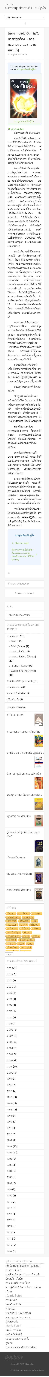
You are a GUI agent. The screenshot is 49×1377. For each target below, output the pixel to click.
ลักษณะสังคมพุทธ (16, 857)
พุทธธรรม (10, 1309)
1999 (9, 1079)
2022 (10, 974)
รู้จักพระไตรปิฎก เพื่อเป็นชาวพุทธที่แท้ (23, 834)
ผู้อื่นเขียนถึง (13, 699)
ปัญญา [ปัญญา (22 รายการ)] (11, 913)
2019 (9, 993)
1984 (9, 1171)
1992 (9, 1122)
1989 (9, 1140)
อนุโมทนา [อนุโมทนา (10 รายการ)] (12, 928)
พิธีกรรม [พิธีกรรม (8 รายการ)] (12, 940)
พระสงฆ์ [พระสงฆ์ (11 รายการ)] (24, 921)
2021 (9, 980)
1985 (9, 1165)
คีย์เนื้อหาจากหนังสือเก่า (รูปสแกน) (23, 1266)
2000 (10, 1073)
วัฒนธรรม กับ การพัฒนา (19, 874)
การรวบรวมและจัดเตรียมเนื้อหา (21, 1347)
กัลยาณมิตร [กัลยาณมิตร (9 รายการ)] (13, 936)
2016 (9, 999)
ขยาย (9, 954)
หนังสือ (12, 641)
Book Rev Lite (17, 1370)
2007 (10, 1036)
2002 (10, 1060)
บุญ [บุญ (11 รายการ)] (35, 921)
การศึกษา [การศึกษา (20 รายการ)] (23, 913)
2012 (9, 1017)
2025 (10, 968)
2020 (10, 987)
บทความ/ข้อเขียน (17, 651)
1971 (9, 1238)
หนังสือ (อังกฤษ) (17, 646)
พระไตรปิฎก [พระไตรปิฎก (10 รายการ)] (14, 932)
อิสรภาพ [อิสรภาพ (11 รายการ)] (12, 921)
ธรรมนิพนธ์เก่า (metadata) (20, 681)
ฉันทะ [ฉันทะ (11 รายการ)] (24, 924)
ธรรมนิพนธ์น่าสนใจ (16, 707)
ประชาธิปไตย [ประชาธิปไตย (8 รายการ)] (26, 940)
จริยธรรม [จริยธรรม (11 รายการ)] (12, 924)
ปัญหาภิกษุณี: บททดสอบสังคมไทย (24, 774)
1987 (9, 1152)
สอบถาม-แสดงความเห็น (18, 1339)
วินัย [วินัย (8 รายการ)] (30, 943)
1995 (9, 1103)
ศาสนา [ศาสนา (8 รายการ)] (11, 943)
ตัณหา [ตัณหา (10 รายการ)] (27, 932)
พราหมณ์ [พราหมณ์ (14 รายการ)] (28, 917)
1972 (9, 1232)
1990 (9, 1134)
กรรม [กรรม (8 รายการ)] (21, 943)
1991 (9, 1128)
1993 (9, 1116)
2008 (10, 1030)
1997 (9, 1091)
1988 (9, 1146)
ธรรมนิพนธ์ (12, 636)
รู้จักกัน (9, 1343)
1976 (9, 1214)
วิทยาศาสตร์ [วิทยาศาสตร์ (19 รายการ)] (14, 917)
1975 (9, 1220)
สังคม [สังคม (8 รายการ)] (36, 936)
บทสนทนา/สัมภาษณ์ (19, 666)
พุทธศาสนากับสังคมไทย (19, 816)
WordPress (39, 1370)
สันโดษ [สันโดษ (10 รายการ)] (24, 928)
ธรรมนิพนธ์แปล (15, 687)
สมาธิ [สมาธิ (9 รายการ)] (26, 936)
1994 (9, 1109)
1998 (9, 1085)
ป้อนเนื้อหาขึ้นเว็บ (14, 1279)
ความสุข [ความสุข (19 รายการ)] (37, 913)
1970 (9, 1245)
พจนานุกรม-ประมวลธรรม (18, 1317)
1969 (9, 1251)
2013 (9, 1011)
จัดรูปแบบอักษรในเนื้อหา (18, 1283)
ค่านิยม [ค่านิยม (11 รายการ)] (34, 924)
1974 (9, 1226)
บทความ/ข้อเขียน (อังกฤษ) (22, 656)
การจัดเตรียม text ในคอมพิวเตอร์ (22, 1274)
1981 (9, 1189)
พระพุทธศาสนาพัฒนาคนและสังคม (24, 795)
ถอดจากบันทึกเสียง (16, 693)
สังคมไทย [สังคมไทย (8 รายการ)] (12, 947)
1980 (9, 1195)
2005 (10, 1042)
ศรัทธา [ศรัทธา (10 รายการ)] (36, 928)
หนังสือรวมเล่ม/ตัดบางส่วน (22, 671)
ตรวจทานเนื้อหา (13, 1270)
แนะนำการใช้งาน (14, 1330)
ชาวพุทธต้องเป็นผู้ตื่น (26, 69)
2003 (10, 1054)
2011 (9, 1023)
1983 (9, 1177)
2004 (10, 1048)
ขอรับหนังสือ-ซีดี (14, 1334)
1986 (9, 1159)
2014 (9, 1005)
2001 (10, 1066)
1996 (9, 1097)
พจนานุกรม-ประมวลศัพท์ (18, 1313)
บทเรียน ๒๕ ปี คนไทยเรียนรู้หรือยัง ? (25, 753)
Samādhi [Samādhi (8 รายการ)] (26, 947)
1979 (9, 1202)
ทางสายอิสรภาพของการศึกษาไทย (23, 732)
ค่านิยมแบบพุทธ (15, 715)
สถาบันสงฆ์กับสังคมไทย (19, 890)
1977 (9, 1208)
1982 (9, 1183)
